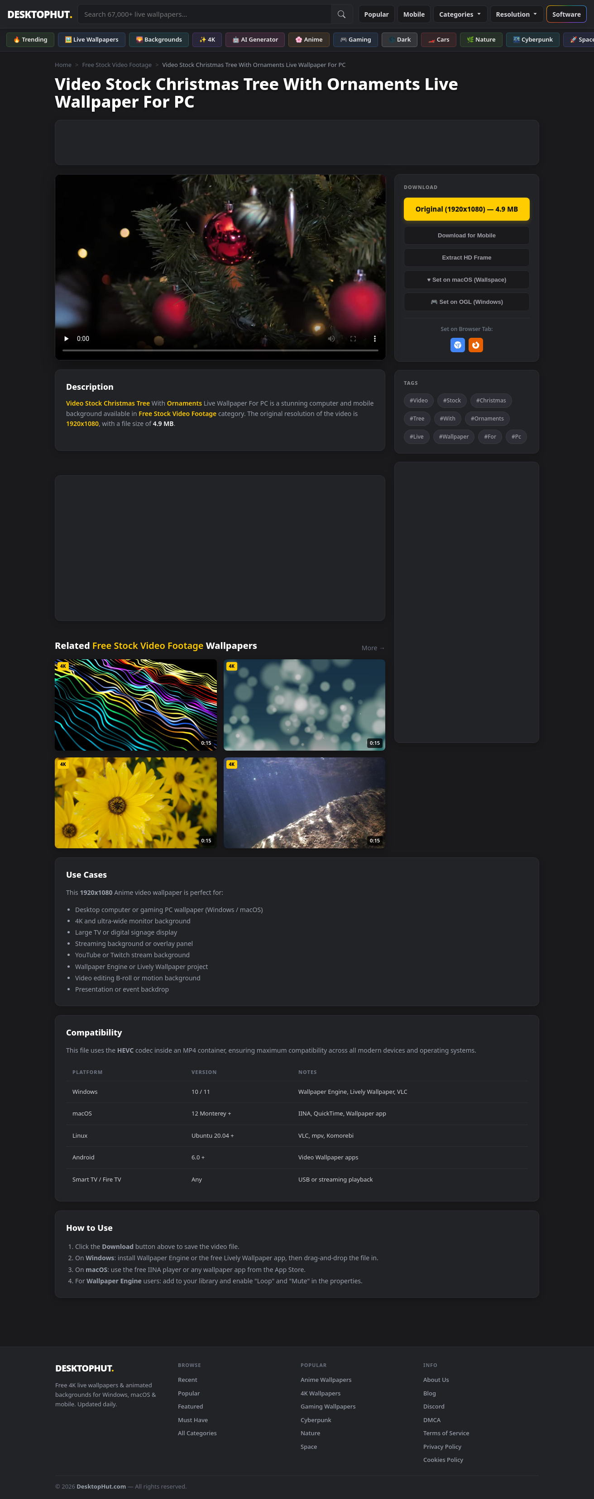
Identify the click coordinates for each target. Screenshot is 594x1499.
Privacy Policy (442, 1446)
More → (373, 647)
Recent (187, 1380)
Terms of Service (446, 1433)
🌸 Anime (308, 39)
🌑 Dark (399, 39)
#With (447, 418)
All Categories (197, 1433)
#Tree (417, 418)
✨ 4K (207, 39)
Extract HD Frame (466, 257)
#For (490, 436)
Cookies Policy (443, 1460)
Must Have (193, 1420)
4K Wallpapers (320, 1393)
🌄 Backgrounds (159, 39)
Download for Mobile (467, 235)
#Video (419, 400)
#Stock (452, 400)
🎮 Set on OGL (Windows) (467, 301)
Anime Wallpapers (326, 1380)
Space (309, 1446)
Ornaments (184, 403)
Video (74, 403)
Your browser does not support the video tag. (220, 267)
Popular (376, 14)
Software (566, 14)
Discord (434, 1406)
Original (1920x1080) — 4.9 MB (467, 208)
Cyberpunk (316, 1420)
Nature (310, 1433)
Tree (143, 403)
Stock (93, 403)
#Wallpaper (454, 436)
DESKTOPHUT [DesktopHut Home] (39, 14)
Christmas (119, 403)
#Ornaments (487, 418)
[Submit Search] (342, 14)
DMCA (432, 1420)
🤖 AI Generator (255, 39)
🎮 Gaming (355, 39)
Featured (190, 1406)
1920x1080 (82, 423)
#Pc (516, 436)
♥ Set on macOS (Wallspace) (467, 279)
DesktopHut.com (101, 1486)
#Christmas (491, 400)
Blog (429, 1393)
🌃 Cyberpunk (533, 39)
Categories (460, 14)
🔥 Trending (30, 39)
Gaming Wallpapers (328, 1406)
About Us (436, 1380)
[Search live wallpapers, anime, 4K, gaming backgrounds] (204, 14)
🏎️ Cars (438, 39)
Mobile (414, 14)
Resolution (517, 14)
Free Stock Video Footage (117, 65)
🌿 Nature (481, 39)
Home (63, 65)
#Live (417, 436)
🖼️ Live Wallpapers (92, 39)
